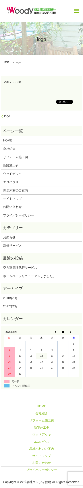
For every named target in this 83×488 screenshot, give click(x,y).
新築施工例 (11, 165)
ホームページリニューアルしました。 (29, 276)
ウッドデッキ (12, 173)
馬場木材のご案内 (15, 190)
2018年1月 (10, 298)
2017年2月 (10, 306)
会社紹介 (9, 149)
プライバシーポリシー (18, 215)
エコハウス (11, 182)
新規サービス (12, 245)
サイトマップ (12, 198)
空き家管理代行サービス (20, 267)
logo (7, 116)
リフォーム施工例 (15, 157)
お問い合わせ (12, 207)
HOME (7, 140)
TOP (6, 62)
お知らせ (9, 237)
